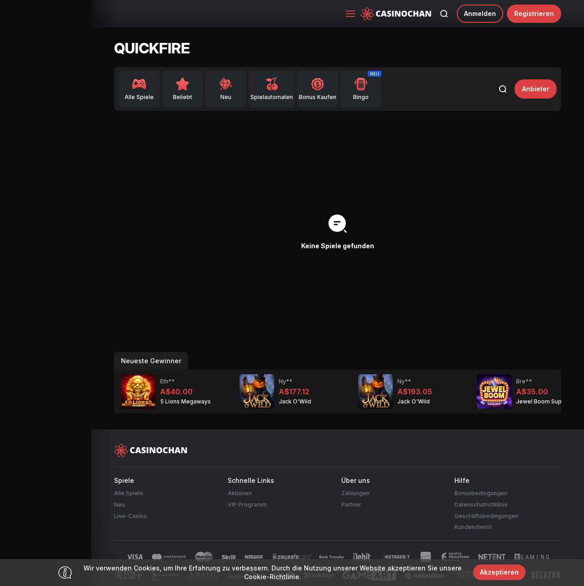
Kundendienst (473, 526)
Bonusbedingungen (480, 493)
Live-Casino (130, 516)
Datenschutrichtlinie (481, 504)
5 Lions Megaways (185, 401)
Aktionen (240, 493)
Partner (351, 504)
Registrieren (534, 13)
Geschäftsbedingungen (486, 516)
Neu (119, 504)
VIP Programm (247, 504)
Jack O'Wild (295, 401)
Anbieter (535, 89)
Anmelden (480, 13)
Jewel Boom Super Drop (549, 401)
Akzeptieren (499, 572)
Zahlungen (355, 493)
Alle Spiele (128, 493)
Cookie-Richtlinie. (272, 577)
